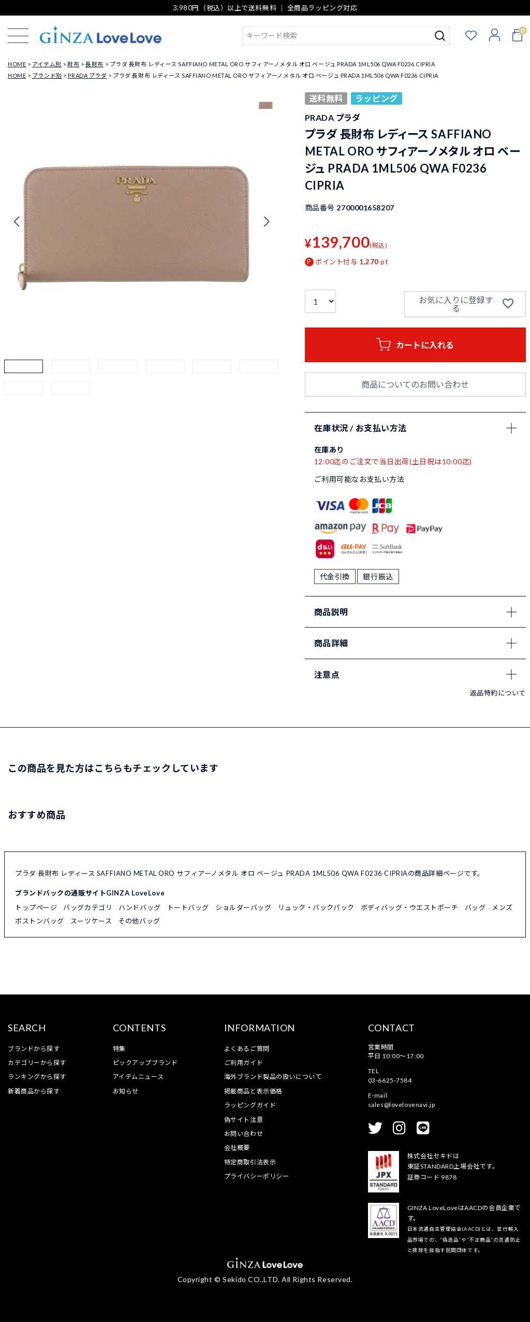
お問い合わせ (243, 1134)
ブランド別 (47, 75)
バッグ (475, 907)
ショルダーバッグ (243, 907)
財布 (73, 64)
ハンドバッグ (139, 907)
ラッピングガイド (250, 1105)
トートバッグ (188, 907)
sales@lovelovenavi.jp (401, 1104)
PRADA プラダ (87, 75)
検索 (440, 36)
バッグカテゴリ (87, 907)
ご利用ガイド (243, 1063)
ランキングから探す (37, 1077)
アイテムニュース (138, 1077)
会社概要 (237, 1148)
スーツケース (91, 921)
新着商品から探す (34, 1091)
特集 (119, 1049)
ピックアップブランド (145, 1063)
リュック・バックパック (316, 907)
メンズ (502, 907)
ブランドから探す (34, 1049)
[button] (23, 379)
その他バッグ (139, 921)
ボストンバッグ (39, 921)
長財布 (94, 64)
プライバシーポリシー (256, 1176)
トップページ (36, 907)
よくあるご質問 (247, 1049)
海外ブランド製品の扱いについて (272, 1077)
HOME (17, 64)
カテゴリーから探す (37, 1063)
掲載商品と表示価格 (253, 1091)
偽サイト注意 (243, 1120)
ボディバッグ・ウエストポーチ (410, 907)
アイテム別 (47, 64)
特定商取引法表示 (250, 1162)
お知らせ (126, 1091)
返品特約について (498, 693)
